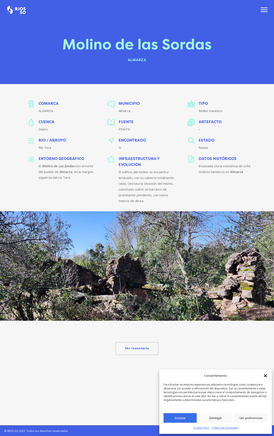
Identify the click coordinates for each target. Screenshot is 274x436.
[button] (265, 376)
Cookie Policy (201, 428)
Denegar (215, 418)
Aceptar (180, 418)
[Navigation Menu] (264, 10)
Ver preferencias (251, 418)
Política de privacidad (225, 428)
